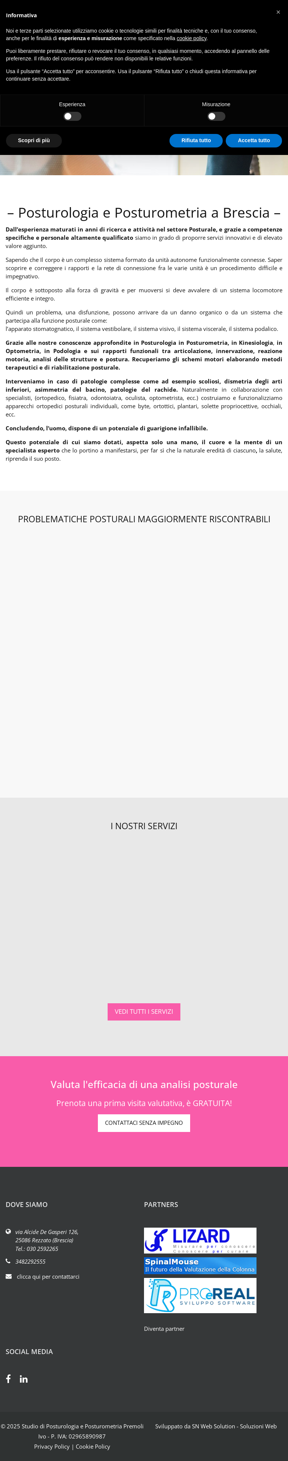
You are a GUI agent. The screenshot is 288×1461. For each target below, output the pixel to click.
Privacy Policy (52, 1446)
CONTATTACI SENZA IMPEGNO (144, 1122)
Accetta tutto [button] (254, 140)
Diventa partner (164, 1328)
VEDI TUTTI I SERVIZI (144, 1011)
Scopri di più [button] (34, 140)
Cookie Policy (93, 1446)
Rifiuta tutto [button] (196, 140)
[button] (278, 12)
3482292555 (30, 1261)
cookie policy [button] (191, 38)
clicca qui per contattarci (48, 1276)
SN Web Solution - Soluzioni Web (234, 1426)
